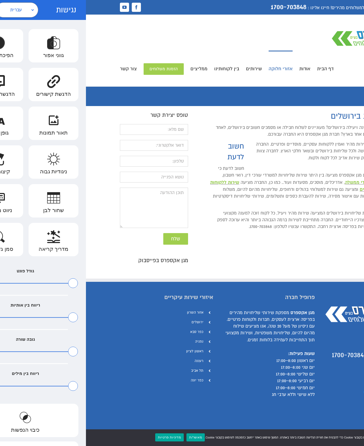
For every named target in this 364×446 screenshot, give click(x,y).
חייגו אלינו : (232, 7)
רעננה (113, 361)
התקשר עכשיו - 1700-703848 (288, 355)
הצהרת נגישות (316, 391)
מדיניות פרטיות (83, 437)
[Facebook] (328, 428)
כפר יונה (111, 380)
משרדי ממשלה (273, 182)
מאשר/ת (109, 437)
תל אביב (111, 370)
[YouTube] (319, 428)
